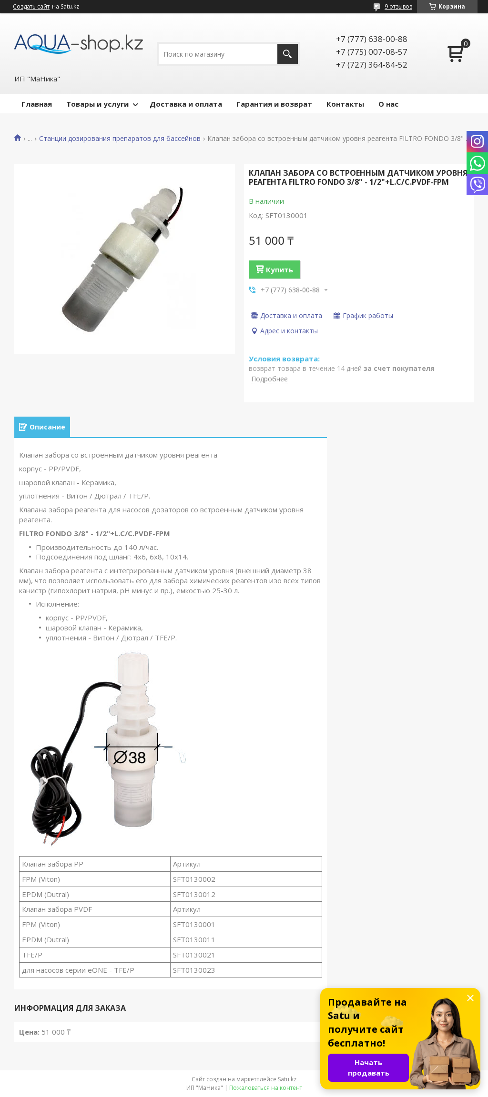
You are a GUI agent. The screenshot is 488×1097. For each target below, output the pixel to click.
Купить (279, 269)
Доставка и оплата (186, 104)
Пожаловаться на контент (265, 1088)
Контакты (345, 104)
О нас (388, 104)
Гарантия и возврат (274, 104)
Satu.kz (287, 1079)
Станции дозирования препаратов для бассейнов (120, 138)
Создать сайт (31, 6)
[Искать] (287, 54)
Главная (36, 104)
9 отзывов (398, 6)
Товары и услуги (97, 104)
